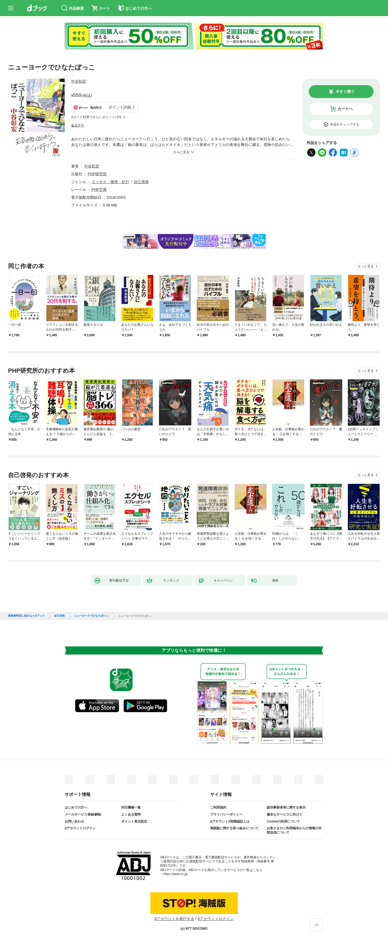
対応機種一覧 (131, 807)
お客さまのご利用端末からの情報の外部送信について (294, 830)
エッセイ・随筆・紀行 (110, 182)
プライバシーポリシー (226, 814)
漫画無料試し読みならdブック (26, 615)
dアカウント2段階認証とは (230, 821)
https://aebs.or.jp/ (175, 874)
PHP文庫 (99, 189)
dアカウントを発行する (174, 918)
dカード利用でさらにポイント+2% (96, 117)
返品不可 (77, 125)
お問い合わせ (74, 821)
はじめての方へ (76, 807)
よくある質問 (131, 814)
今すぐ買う (345, 91)
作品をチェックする (344, 124)
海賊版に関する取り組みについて (234, 828)
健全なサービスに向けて (284, 814)
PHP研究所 (97, 174)
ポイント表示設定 (134, 821)
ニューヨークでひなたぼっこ (91, 615)
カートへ (345, 109)
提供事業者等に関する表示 (286, 807)
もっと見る (366, 266)
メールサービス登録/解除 (83, 814)
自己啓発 (141, 182)
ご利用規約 (218, 807)
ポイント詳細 (119, 107)
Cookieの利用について (283, 821)
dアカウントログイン (80, 828)
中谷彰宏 (78, 81)
